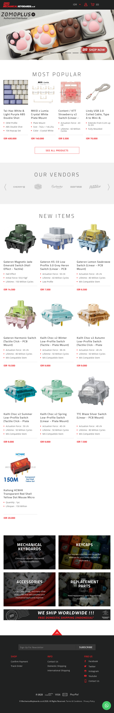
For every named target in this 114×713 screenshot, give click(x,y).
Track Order (17, 666)
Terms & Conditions (74, 701)
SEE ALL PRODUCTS (57, 150)
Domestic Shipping (57, 666)
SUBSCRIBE (85, 647)
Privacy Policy (89, 701)
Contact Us (53, 661)
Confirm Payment (19, 661)
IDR (75, 4)
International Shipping (59, 670)
